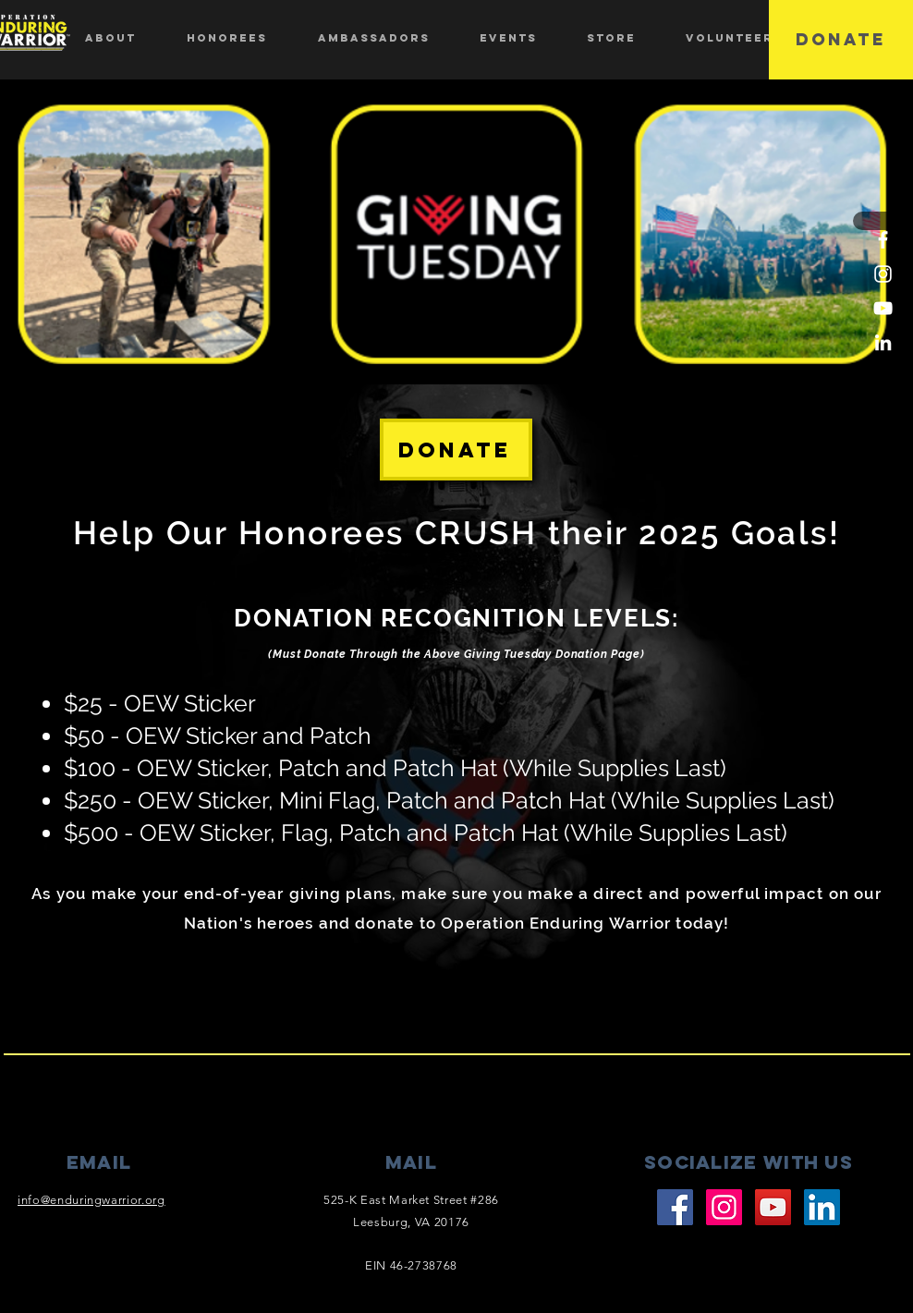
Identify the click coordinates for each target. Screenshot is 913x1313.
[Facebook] (883, 239)
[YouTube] (883, 308)
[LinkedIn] (883, 342)
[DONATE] (841, 39)
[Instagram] (883, 274)
